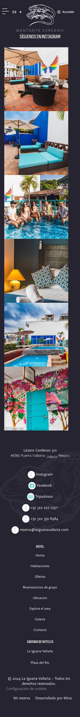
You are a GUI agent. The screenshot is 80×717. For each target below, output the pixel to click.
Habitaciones (40, 566)
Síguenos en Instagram (40, 36)
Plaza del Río (40, 663)
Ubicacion (40, 598)
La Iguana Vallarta (40, 651)
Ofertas (40, 577)
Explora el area (40, 609)
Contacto (40, 630)
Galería (40, 619)
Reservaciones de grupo (40, 587)
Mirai (68, 698)
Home (40, 555)
